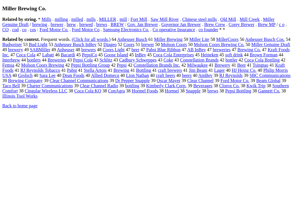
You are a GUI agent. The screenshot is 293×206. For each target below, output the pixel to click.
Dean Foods (73, 75)
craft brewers (170, 70)
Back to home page (19, 105)
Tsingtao (260, 65)
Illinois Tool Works (19, 96)
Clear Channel (200, 80)
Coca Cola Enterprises (173, 54)
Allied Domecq (105, 75)
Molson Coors (174, 44)
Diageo (109, 44)
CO (5, 29)
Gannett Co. (269, 90)
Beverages (203, 85)
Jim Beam (198, 70)
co (24, 29)
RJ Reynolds (231, 75)
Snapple (193, 90)
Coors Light (114, 49)
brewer (57, 24)
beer (136, 49)
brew (71, 24)
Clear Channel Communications (79, 80)
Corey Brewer (241, 24)
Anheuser (65, 49)
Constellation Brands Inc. (157, 65)
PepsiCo (89, 54)
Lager (219, 70)
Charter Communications (50, 85)
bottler (231, 60)
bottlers (34, 60)
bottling (132, 85)
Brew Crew (214, 24)
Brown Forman (264, 54)
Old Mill (228, 19)
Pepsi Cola (83, 60)
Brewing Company (25, 80)
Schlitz (106, 60)
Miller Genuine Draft (270, 44)
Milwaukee (197, 65)
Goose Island (116, 54)
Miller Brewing (168, 39)
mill (123, 19)
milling (61, 19)
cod (15, 29)
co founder (208, 29)
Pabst (72, 70)
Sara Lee (47, 75)
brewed (86, 24)
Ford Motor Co (86, 29)
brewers (88, 49)
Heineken (209, 54)
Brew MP (266, 24)
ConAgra (116, 90)
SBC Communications (270, 75)
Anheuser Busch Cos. (265, 39)
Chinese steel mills (199, 19)
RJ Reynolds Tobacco (40, 70)
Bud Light (38, 44)
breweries (222, 49)
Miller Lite (199, 39)
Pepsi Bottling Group (90, 65)
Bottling (143, 70)
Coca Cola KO (87, 90)
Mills (46, 19)
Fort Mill (138, 19)
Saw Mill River (165, 19)
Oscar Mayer (168, 80)
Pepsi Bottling (238, 90)
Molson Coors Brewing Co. (219, 44)
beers (187, 75)
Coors (129, 44)
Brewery (222, 65)
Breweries (56, 60)
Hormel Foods (145, 90)
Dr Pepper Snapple (132, 80)
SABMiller (40, 49)
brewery (15, 49)
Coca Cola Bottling (262, 60)
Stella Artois (95, 70)
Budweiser (12, 44)
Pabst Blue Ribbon (163, 49)
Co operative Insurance (174, 29)
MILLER (107, 19)
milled (77, 19)
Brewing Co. (249, 49)
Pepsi (122, 65)
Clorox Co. (229, 85)
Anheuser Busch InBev (75, 44)
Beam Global (268, 80)
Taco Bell (11, 85)
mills (91, 19)
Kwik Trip (255, 85)
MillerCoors (227, 39)
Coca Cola (25, 54)
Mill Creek (249, 19)
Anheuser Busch (132, 39)
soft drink (234, 54)
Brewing (121, 70)
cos (33, 29)
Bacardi (68, 54)
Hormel (172, 90)
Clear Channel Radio (99, 85)
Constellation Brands (199, 60)
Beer (241, 65)
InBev (140, 54)
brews (101, 24)
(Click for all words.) (91, 39)
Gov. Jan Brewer (142, 24)
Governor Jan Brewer (181, 24)
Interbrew (11, 60)
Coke (168, 60)
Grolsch (25, 75)
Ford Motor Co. (53, 29)
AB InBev (196, 49)
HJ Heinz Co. (244, 70)
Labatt (48, 54)
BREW (117, 24)
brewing (39, 24)
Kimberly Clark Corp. (166, 85)
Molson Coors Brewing (42, 65)
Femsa (8, 65)
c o (281, 24)
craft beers (165, 75)
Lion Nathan (137, 75)
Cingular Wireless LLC (46, 90)
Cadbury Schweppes (138, 60)
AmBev (205, 75)
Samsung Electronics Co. (126, 29)
